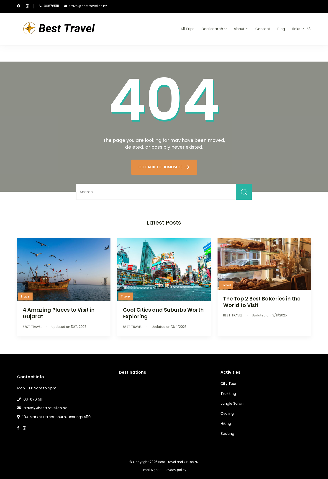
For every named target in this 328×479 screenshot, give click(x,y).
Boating (227, 433)
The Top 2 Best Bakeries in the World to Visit (261, 302)
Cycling (227, 413)
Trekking (228, 393)
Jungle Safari (231, 403)
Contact (262, 28)
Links (296, 28)
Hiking (225, 423)
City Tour (228, 383)
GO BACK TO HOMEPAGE (160, 167)
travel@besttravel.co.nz (88, 6)
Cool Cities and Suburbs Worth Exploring (163, 313)
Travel (25, 296)
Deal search (212, 28)
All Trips (187, 28)
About (239, 28)
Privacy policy (175, 470)
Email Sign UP (152, 470)
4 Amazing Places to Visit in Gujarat (59, 313)
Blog (281, 28)
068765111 (51, 6)
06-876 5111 (33, 399)
